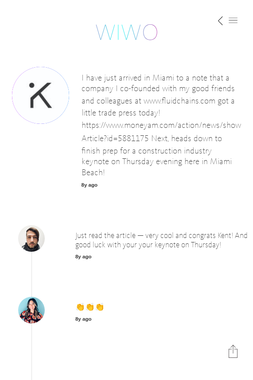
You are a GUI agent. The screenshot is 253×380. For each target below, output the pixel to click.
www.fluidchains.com (179, 101)
